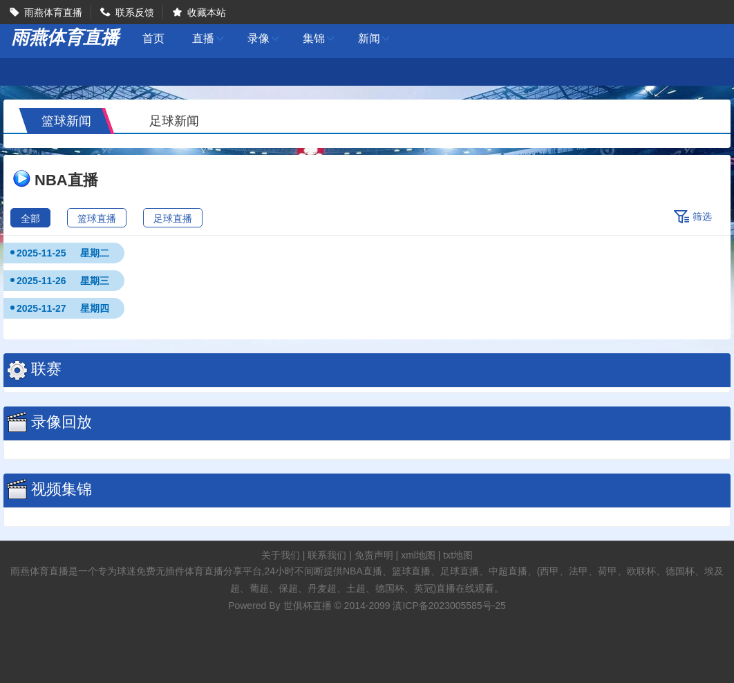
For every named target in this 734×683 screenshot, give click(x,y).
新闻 (374, 38)
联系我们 (327, 555)
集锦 (319, 38)
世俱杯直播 (307, 605)
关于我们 (280, 555)
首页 (153, 38)
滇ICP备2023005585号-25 (449, 605)
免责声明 (374, 555)
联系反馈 (134, 12)
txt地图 (458, 555)
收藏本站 (206, 12)
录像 (264, 38)
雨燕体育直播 (53, 12)
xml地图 (418, 555)
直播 (208, 38)
